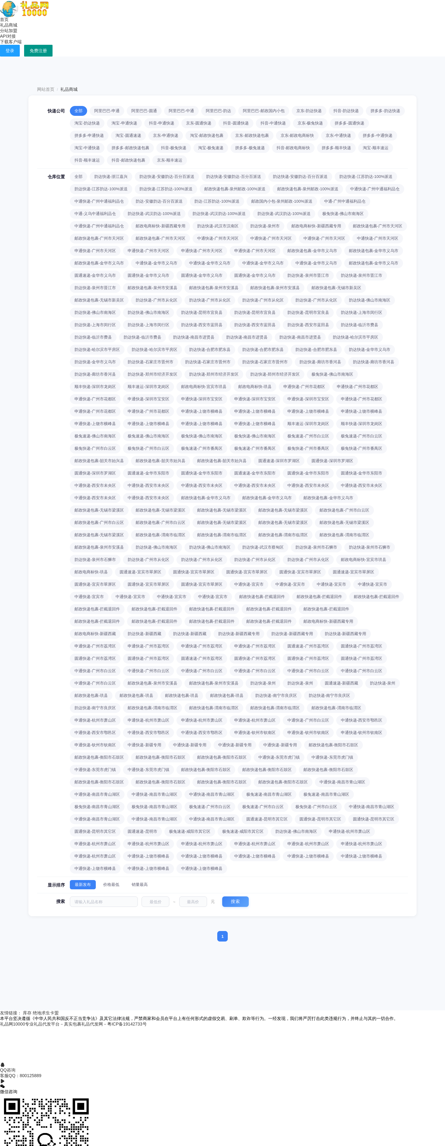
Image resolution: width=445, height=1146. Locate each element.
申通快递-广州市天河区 (95, 250)
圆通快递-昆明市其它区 (320, 819)
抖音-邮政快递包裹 (128, 160)
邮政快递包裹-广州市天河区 (377, 226)
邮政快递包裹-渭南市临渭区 (160, 535)
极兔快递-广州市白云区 (95, 448)
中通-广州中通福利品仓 (345, 201)
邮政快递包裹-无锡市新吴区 (336, 287)
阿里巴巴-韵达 (218, 110)
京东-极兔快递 (310, 123)
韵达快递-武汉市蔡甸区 (263, 547)
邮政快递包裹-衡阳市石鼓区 (333, 745)
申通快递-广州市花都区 (304, 386)
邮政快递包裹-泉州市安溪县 (152, 287)
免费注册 (38, 50)
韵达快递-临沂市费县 (359, 324)
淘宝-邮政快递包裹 (206, 135)
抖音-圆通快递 (235, 123)
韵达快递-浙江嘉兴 (111, 176)
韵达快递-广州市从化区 (156, 300)
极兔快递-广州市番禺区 (308, 448)
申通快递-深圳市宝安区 (148, 399)
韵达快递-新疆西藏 (144, 633)
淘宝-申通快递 (124, 123)
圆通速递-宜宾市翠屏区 (140, 572)
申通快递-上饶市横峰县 (201, 411)
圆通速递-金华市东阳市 (148, 473)
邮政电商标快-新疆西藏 (95, 633)
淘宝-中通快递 (87, 147)
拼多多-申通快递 (89, 135)
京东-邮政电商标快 (297, 135)
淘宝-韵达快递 (87, 123)
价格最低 (111, 884)
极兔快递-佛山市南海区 (343, 213)
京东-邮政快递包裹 (252, 135)
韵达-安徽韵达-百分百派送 (159, 201)
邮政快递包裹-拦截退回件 (262, 596)
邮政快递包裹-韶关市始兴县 (99, 460)
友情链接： (11, 1012)
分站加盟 (8, 30)
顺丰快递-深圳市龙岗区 (95, 386)
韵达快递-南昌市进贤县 (193, 337)
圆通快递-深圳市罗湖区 (332, 460)
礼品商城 (8, 25)
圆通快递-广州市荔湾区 (361, 646)
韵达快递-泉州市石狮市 (316, 547)
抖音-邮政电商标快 (293, 147)
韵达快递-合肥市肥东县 (210, 349)
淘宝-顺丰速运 (375, 147)
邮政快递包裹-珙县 (91, 695)
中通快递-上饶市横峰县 (148, 856)
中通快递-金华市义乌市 (156, 263)
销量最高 (140, 884)
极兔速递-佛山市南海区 (95, 436)
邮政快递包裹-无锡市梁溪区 (99, 510)
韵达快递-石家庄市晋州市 (150, 362)
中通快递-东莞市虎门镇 (279, 757)
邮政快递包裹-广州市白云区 (344, 510)
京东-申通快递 (165, 135)
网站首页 (45, 89)
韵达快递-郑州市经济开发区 (152, 374)
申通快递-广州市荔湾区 (95, 646)
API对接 (8, 36)
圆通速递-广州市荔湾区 (308, 646)
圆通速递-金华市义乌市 (95, 275)
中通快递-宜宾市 (249, 584)
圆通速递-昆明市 (142, 831)
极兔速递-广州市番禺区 (201, 448)
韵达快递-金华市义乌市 (369, 349)
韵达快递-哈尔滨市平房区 (355, 337)
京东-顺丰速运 (169, 160)
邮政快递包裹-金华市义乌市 (312, 250)
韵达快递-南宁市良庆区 (276, 695)
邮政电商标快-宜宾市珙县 (204, 386)
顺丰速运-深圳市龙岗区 (148, 386)
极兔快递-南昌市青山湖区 (97, 806)
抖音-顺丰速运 (87, 160)
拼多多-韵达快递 (385, 110)
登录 (10, 50)
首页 (4, 19)
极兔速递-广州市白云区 (308, 436)
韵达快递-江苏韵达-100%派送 (365, 176)
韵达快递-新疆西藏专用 (239, 633)
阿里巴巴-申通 (107, 110)
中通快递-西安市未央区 (95, 485)
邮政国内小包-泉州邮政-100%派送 (281, 201)
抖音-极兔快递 (173, 147)
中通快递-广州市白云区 (95, 670)
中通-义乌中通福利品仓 (95, 213)
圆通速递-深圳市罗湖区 (279, 460)
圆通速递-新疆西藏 (341, 683)
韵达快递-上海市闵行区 (361, 312)
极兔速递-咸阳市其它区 (189, 831)
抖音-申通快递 (161, 123)
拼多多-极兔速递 (250, 147)
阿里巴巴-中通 (181, 110)
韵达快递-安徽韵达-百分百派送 (166, 176)
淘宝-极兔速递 (210, 147)
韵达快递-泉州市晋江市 (308, 275)
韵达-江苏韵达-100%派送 (216, 201)
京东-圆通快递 (198, 123)
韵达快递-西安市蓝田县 (201, 324)
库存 (27, 1012)
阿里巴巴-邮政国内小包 (263, 110)
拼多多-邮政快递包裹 (130, 147)
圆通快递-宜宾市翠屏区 (193, 572)
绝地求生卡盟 (46, 1012)
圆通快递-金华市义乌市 (148, 275)
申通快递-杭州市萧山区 (95, 720)
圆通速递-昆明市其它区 (267, 819)
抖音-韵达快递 (346, 110)
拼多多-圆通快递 (349, 123)
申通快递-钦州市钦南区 (255, 732)
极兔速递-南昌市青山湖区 (269, 794)
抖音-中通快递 (273, 123)
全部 (78, 110)
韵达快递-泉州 (263, 683)
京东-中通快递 (338, 135)
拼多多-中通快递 (377, 135)
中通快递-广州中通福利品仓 (375, 189)
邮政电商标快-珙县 (255, 386)
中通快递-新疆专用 (144, 745)
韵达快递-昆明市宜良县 (201, 312)
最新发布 (83, 884)
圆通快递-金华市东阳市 (201, 473)
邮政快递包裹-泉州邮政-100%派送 (234, 189)
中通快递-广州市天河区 (218, 238)
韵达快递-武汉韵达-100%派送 (154, 213)
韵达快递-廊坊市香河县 (320, 362)
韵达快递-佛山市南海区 (369, 300)
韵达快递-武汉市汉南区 (218, 226)
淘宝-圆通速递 (128, 135)
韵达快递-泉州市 (265, 226)
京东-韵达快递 (309, 110)
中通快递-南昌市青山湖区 (342, 782)
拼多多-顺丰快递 (336, 147)
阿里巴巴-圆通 (144, 110)
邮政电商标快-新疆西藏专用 (160, 226)
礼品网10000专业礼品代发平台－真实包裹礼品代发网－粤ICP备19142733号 (73, 1024)
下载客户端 (11, 41)
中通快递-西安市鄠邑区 (361, 720)
